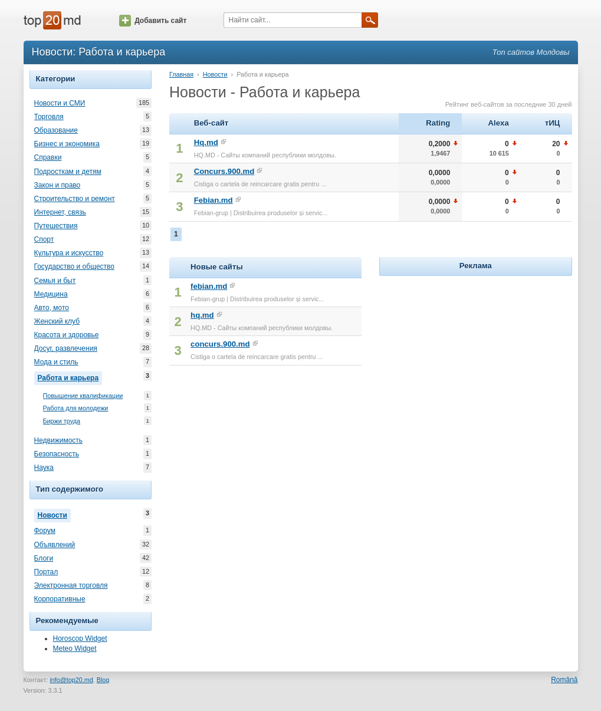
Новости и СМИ (60, 103)
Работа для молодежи (76, 408)
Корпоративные (60, 599)
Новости (54, 514)
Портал (46, 572)
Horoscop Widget (80, 638)
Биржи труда (62, 421)
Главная (181, 74)
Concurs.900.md (224, 171)
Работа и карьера (70, 376)
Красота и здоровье (66, 335)
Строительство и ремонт (74, 198)
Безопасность (57, 454)
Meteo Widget (75, 648)
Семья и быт (55, 280)
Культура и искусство (69, 253)
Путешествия (56, 226)
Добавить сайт (152, 21)
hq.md (202, 315)
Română (564, 680)
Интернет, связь (60, 212)
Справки (48, 157)
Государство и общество (74, 266)
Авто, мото (52, 307)
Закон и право (57, 185)
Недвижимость (58, 440)
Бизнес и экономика (67, 144)
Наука (44, 467)
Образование (56, 130)
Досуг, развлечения (65, 348)
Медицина (51, 294)
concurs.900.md (220, 344)
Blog (103, 679)
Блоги (44, 558)
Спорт (44, 239)
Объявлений (54, 544)
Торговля (49, 116)
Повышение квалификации (83, 395)
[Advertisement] (475, 352)
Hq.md (206, 142)
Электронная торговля (71, 585)
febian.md (209, 286)
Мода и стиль (56, 362)
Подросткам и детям (67, 171)
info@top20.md (71, 679)
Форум (44, 530)
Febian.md (213, 200)
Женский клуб (57, 321)
